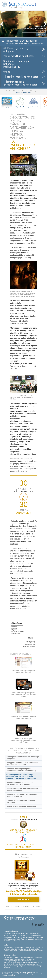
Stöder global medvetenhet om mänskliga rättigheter (23, 758)
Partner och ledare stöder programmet (21, 806)
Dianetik (17, 957)
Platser (41, 950)
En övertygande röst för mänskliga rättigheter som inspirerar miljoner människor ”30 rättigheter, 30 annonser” (21, 776)
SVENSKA (38, 937)
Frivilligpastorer (23, 949)
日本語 (26, 935)
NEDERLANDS (9, 937)
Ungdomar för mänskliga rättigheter (14, 966)
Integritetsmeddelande (17, 974)
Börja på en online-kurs (28, 959)
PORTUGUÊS (15, 940)
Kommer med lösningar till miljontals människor (21, 801)
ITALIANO (7, 940)
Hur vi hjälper (7, 108)
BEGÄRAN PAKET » (23, 899)
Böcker (6, 950)
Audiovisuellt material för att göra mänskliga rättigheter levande (20, 783)
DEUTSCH (18, 937)
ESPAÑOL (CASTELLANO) (25, 939)
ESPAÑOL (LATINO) (10, 939)
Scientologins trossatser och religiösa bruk (27, 947)
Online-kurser (13, 950)
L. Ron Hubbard (8, 947)
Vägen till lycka (20, 102)
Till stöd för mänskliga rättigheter (20, 77)
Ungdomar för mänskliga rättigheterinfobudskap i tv (16, 64)
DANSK (6, 935)
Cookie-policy (29, 974)
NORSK (31, 937)
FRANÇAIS (13, 935)
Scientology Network (27, 957)
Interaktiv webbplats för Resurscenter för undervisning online (22, 789)
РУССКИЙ (32, 935)
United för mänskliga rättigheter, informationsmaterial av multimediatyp (21, 769)
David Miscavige (15, 959)
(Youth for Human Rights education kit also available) (23, 906)
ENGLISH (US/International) (12, 933)
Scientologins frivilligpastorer (12, 961)
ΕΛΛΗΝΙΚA (38, 939)
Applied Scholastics (33, 102)
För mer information (25, 950)
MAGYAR (25, 937)
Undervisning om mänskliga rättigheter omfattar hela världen (22, 795)
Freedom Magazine (23, 962)
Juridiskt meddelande (8, 975)
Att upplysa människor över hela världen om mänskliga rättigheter (22, 763)
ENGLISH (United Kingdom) (30, 933)
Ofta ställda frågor (34, 949)
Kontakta (34, 950)
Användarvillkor (39, 974)
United (6, 72)
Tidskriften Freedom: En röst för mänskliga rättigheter (20, 83)
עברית (20, 935)
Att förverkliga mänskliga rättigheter (16, 49)
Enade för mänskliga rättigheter (28, 964)
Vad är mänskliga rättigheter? (18, 56)
